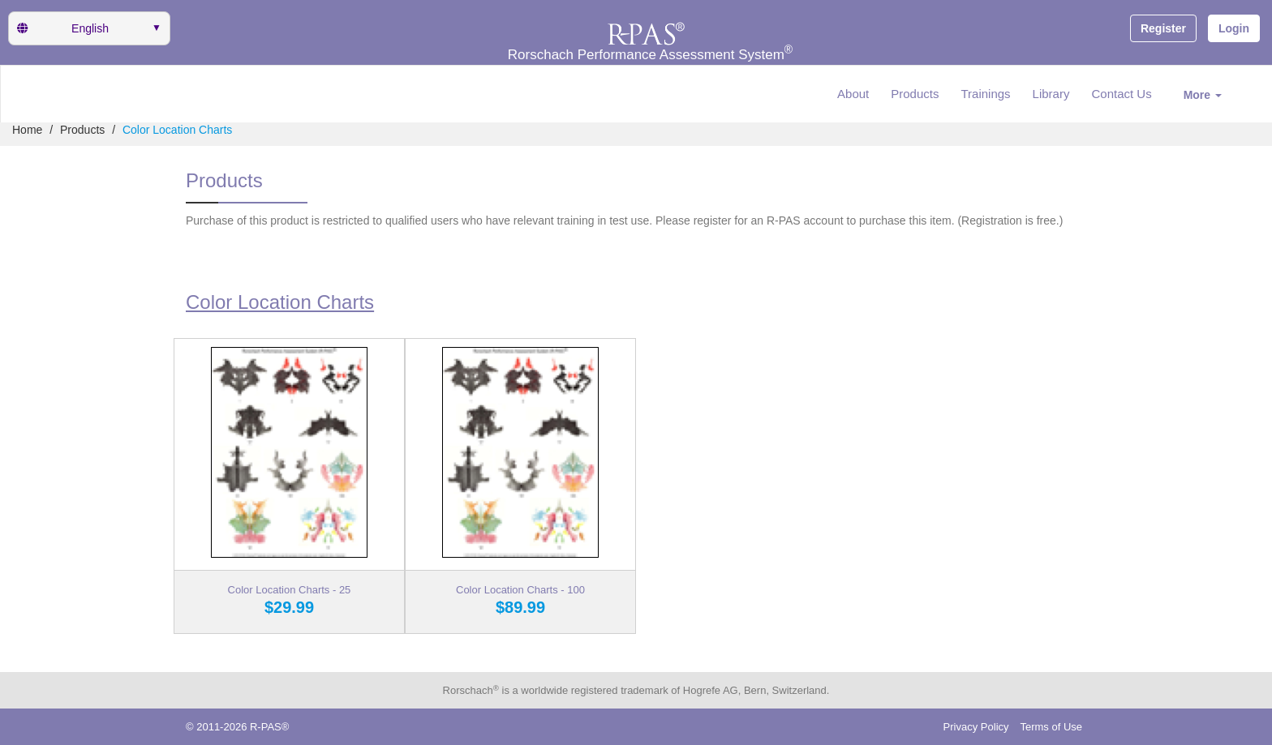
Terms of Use (1051, 727)
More (1203, 94)
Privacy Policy (976, 727)
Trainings (985, 94)
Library (1051, 94)
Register (1163, 28)
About (853, 94)
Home (27, 129)
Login (1233, 28)
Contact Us (1121, 94)
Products (915, 94)
